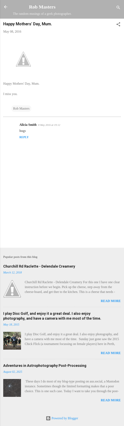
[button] (118, 25)
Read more (111, 301)
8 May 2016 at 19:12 (49, 124)
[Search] (118, 8)
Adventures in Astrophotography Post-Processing (44, 365)
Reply (24, 137)
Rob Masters (42, 7)
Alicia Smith (28, 124)
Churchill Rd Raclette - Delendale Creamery (39, 266)
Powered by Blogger (62, 418)
